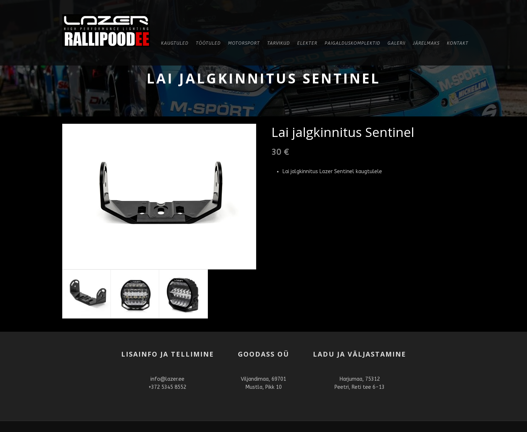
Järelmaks (426, 43)
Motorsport (244, 43)
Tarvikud (278, 43)
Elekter (307, 43)
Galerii (396, 43)
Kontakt (457, 43)
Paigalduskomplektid (352, 43)
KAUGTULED (174, 43)
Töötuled (208, 43)
